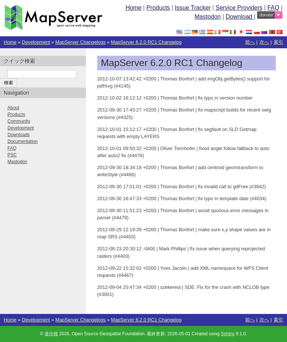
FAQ (273, 7)
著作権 (51, 333)
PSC (12, 155)
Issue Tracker (193, 7)
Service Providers (239, 7)
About (13, 107)
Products (158, 7)
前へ (250, 42)
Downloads (18, 134)
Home (134, 7)
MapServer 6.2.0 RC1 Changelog (146, 42)
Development (36, 42)
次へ (264, 42)
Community (18, 121)
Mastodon (207, 16)
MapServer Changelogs (80, 42)
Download (240, 16)
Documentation (22, 141)
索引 (278, 42)
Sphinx (228, 333)
